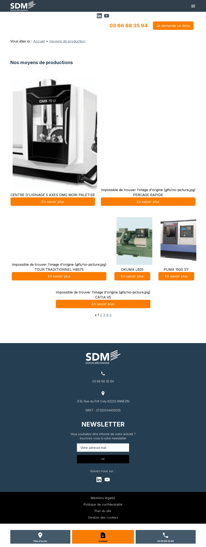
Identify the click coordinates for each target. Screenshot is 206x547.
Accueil (39, 41)
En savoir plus (52, 202)
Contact (103, 541)
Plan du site (103, 511)
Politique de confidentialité (103, 504)
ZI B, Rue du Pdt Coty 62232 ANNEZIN (103, 401)
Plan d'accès (40, 541)
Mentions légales (103, 498)
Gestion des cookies (103, 517)
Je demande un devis (173, 26)
